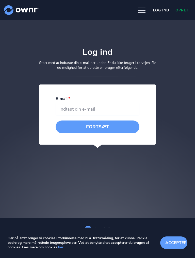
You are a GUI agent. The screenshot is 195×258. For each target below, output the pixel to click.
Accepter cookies (176, 243)
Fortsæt (97, 126)
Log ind (161, 10)
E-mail (62, 98)
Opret (182, 10)
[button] (141, 10)
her (60, 247)
